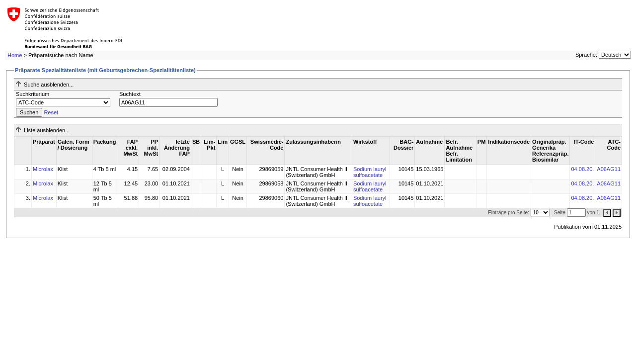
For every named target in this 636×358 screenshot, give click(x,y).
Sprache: (586, 55)
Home (14, 55)
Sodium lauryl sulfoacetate (370, 172)
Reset (51, 112)
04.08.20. (582, 169)
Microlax (43, 169)
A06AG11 (609, 169)
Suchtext (130, 94)
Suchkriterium (32, 94)
